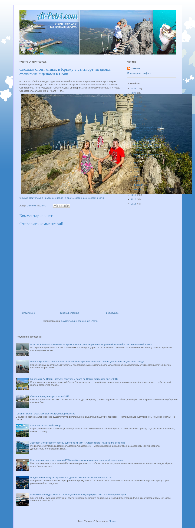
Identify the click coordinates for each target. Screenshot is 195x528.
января (138, 189)
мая (136, 171)
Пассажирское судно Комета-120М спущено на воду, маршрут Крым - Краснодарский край (78, 494)
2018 (134, 195)
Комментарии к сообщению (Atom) (79, 321)
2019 (134, 102)
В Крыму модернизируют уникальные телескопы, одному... (147, 147)
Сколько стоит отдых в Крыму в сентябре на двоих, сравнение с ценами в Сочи (61, 198)
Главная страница (69, 313)
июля (137, 162)
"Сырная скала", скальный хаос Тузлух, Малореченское (45, 413)
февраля (139, 184)
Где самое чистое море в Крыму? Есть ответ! (146, 155)
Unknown (136, 68)
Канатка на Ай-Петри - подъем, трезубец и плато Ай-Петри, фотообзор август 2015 (74, 379)
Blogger (113, 521)
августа (138, 123)
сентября (139, 119)
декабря (138, 105)
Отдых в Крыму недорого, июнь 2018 (49, 396)
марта (137, 180)
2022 (134, 88)
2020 (134, 97)
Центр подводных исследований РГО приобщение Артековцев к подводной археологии (76, 460)
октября (138, 114)
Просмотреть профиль (139, 73)
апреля (138, 176)
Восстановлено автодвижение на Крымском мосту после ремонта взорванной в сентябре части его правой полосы (91, 344)
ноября (138, 110)
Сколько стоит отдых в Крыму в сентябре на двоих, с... (149, 138)
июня (137, 167)
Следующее (28, 313)
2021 (134, 93)
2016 (134, 203)
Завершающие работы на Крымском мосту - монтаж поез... (148, 130)
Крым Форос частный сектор (45, 425)
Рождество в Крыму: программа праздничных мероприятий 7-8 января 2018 (70, 477)
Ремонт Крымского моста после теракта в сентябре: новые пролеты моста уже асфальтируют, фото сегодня (87, 361)
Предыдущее (112, 313)
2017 (134, 199)
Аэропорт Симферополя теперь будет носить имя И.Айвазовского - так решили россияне (77, 442)
